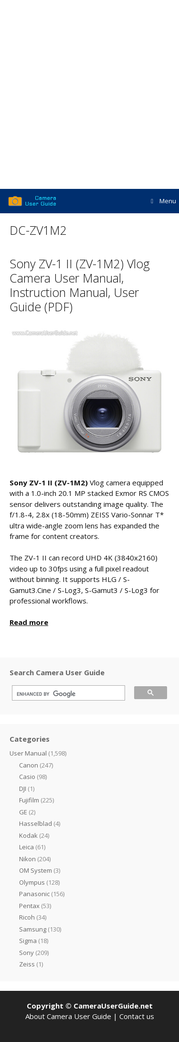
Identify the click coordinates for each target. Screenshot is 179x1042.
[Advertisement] (89, 94)
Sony (26, 952)
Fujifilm (29, 800)
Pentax (29, 905)
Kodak (28, 835)
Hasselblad (35, 823)
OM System (35, 870)
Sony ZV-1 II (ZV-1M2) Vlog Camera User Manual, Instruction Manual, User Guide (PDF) (80, 285)
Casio (27, 776)
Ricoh (27, 917)
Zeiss (27, 964)
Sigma (28, 940)
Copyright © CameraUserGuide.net (90, 1005)
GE (23, 812)
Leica (26, 847)
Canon (28, 765)
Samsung (32, 929)
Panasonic (34, 893)
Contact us (136, 1016)
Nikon (27, 859)
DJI (22, 788)
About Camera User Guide (68, 1016)
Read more (29, 622)
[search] (65, 694)
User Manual (28, 753)
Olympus (32, 882)
